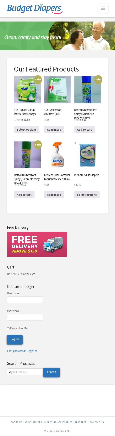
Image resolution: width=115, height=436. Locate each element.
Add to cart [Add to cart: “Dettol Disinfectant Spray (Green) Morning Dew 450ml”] (24, 194)
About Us (16, 422)
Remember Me (17, 328)
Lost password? (16, 351)
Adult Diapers (33, 422)
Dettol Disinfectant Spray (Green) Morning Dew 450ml (27, 179)
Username (13, 293)
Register (32, 351)
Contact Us (97, 422)
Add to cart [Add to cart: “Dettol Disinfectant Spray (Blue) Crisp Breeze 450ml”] (84, 129)
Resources (81, 422)
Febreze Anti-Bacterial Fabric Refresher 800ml (57, 177)
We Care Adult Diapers (86, 175)
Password (13, 311)
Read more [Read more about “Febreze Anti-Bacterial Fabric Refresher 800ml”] (54, 194)
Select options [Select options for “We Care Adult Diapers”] (87, 194)
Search (51, 372)
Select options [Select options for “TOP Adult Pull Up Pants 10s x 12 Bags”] (26, 129)
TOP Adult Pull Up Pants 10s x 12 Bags (25, 112)
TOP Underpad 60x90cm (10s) (52, 112)
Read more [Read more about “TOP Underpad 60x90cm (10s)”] (54, 129)
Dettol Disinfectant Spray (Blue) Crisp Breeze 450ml (85, 114)
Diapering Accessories (58, 422)
